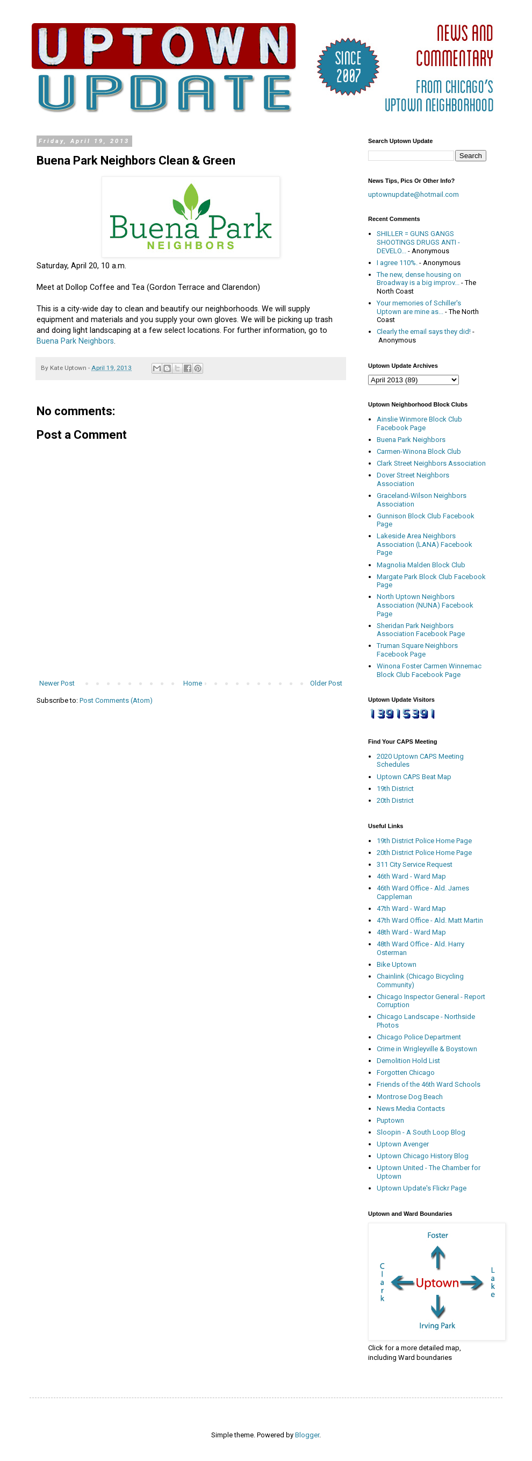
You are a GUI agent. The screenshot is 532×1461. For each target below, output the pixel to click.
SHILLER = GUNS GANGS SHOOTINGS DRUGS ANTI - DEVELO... (418, 242)
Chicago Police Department (419, 1037)
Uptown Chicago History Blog (423, 1156)
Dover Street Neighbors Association (413, 479)
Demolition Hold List (408, 1061)
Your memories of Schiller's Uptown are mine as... (419, 307)
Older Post (326, 683)
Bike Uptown (396, 964)
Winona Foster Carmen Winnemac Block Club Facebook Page (429, 670)
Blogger (307, 1435)
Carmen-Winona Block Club (419, 451)
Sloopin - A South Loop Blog (421, 1132)
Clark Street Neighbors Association (431, 463)
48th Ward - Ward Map (411, 932)
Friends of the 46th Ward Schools (428, 1084)
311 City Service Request (414, 864)
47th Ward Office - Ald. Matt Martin (430, 920)
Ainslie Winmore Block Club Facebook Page (419, 423)
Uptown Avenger (403, 1144)
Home (192, 683)
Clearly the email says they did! (424, 331)
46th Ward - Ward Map (411, 876)
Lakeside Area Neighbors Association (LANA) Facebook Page (424, 544)
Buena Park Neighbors (75, 341)
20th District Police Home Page (424, 853)
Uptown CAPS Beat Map (414, 777)
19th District (395, 789)
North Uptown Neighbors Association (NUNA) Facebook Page (425, 605)
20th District (395, 800)
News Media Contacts (411, 1108)
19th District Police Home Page (424, 841)
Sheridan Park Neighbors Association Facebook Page (421, 630)
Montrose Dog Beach (410, 1097)
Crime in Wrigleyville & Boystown (427, 1049)
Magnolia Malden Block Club (421, 565)
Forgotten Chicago (406, 1072)
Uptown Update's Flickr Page (421, 1188)
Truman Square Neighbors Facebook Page (417, 650)
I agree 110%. (397, 263)
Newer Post (57, 683)
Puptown (390, 1120)
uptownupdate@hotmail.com (413, 194)
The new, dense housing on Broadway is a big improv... (419, 278)
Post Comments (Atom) (116, 700)
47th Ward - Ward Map (411, 908)
